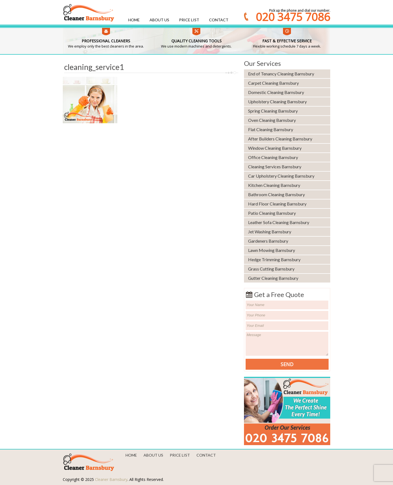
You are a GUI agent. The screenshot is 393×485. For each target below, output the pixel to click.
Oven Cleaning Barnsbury (272, 120)
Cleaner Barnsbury (111, 479)
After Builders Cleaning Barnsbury (280, 138)
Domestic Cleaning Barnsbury (276, 92)
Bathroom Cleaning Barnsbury (276, 194)
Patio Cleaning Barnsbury (272, 213)
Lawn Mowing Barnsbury (271, 250)
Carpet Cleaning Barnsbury (273, 83)
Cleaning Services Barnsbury (274, 166)
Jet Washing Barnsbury (269, 231)
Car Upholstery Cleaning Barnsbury (281, 175)
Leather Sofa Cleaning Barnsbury (278, 222)
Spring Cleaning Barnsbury (273, 110)
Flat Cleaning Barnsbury (270, 129)
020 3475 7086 (293, 17)
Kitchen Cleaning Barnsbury (274, 185)
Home (134, 19)
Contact (218, 19)
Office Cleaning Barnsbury (273, 157)
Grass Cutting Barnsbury (271, 268)
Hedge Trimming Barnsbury (274, 259)
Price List (189, 19)
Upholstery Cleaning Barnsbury (277, 101)
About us (159, 19)
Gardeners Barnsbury (268, 240)
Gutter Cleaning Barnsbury (273, 278)
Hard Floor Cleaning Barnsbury (277, 203)
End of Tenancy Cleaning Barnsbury (281, 73)
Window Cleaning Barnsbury (275, 148)
